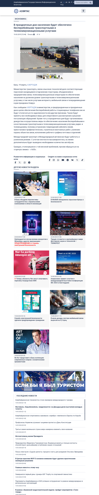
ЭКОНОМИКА (20, 19)
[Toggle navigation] (82, 10)
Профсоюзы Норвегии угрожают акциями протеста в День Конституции (43, 422)
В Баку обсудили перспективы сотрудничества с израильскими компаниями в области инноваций (28, 202)
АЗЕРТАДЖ (32, 85)
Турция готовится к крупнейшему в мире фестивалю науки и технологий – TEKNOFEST (67, 241)
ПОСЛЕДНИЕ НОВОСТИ (26, 396)
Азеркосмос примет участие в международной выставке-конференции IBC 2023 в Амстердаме (67, 281)
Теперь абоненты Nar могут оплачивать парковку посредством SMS (31, 280)
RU (64, 2)
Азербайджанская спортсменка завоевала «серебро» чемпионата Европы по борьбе (48, 416)
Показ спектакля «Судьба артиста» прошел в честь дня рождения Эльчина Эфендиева (49, 452)
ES (74, 2)
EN (66, 2)
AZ (61, 2)
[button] (49, 55)
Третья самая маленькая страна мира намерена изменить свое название (43, 429)
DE (69, 2)
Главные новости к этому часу (27, 467)
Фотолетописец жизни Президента (29, 436)
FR (71, 2)
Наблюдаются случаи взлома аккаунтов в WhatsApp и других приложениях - (31, 242)
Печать (31, 34)
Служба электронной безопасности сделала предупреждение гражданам (29, 319)
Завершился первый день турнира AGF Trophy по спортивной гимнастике (43, 474)
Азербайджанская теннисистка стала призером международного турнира (44, 400)
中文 (62, 5)
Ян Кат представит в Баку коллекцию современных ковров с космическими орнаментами (29, 360)
